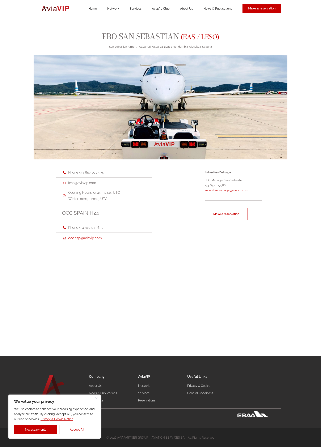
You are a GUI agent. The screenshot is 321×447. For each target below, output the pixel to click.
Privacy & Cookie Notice (57, 419)
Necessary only (35, 429)
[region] (54, 417)
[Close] (96, 398)
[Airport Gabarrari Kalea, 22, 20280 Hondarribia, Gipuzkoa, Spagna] (160, 300)
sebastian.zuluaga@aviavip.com (226, 190)
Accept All (77, 429)
